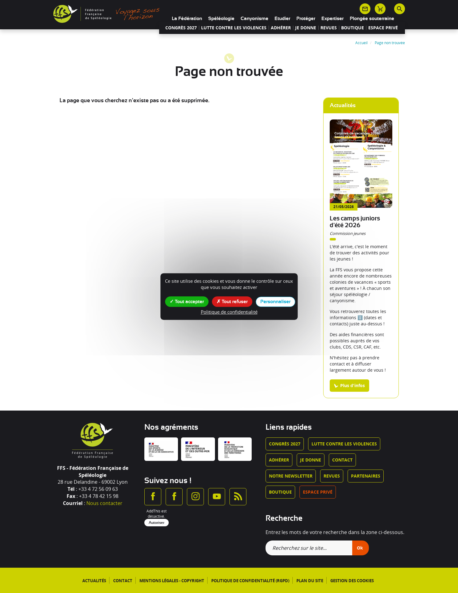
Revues (328, 28)
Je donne (305, 28)
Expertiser (332, 18)
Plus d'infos (352, 385)
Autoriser (156, 522)
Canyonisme (254, 18)
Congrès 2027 (181, 28)
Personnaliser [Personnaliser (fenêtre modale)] (275, 301)
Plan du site (309, 580)
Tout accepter (187, 301)
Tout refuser (232, 301)
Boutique (352, 28)
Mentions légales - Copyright (171, 580)
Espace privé (383, 28)
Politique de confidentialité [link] (229, 312)
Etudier (282, 18)
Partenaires (365, 476)
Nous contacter (104, 503)
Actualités (94, 580)
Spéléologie (221, 18)
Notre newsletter (290, 476)
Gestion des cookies (352, 580)
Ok (360, 548)
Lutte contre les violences (233, 28)
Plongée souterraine (372, 18)
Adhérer (281, 28)
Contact (342, 460)
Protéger (305, 18)
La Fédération (187, 18)
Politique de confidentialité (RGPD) (250, 580)
